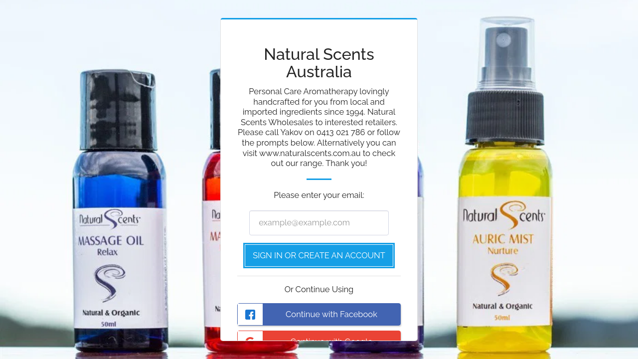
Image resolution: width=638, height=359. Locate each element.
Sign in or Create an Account (319, 255)
